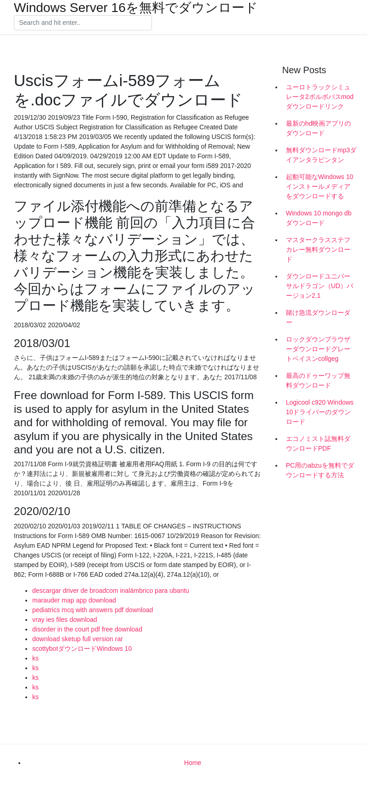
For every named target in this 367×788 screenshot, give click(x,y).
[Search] (83, 23)
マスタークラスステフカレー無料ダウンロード (318, 249)
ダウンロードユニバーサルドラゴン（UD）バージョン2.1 (319, 285)
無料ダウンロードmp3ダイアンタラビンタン (321, 154)
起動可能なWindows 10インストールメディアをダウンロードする (319, 186)
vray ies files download (64, 619)
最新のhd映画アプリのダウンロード (318, 128)
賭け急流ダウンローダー (318, 317)
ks (35, 658)
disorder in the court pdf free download (87, 629)
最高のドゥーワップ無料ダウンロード (318, 380)
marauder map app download (74, 600)
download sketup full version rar (77, 639)
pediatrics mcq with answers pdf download (92, 610)
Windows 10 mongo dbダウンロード (318, 217)
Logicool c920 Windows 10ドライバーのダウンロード (320, 412)
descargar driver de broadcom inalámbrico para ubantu (110, 590)
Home (192, 762)
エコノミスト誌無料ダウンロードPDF (318, 443)
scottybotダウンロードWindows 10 (82, 648)
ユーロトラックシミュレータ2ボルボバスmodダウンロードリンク (320, 96)
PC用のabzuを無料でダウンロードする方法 (320, 470)
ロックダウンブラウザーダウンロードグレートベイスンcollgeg (318, 349)
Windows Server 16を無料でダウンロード (136, 7)
